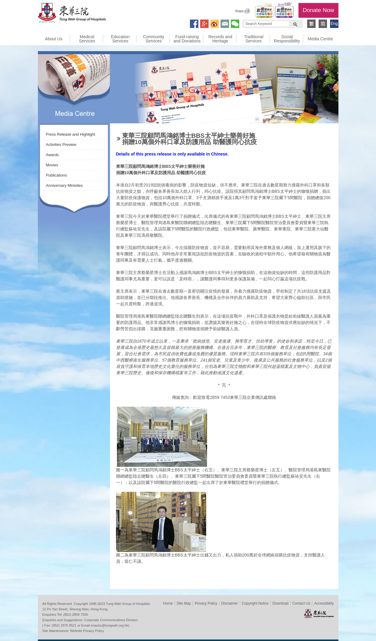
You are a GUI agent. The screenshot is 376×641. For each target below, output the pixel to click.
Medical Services (87, 39)
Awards (52, 155)
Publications (56, 175)
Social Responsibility (287, 39)
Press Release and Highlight (70, 134)
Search (295, 24)
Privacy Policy (206, 603)
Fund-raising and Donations (186, 39)
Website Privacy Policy (87, 631)
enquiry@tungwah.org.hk (109, 625)
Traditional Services (253, 39)
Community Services (153, 39)
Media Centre (320, 38)
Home (168, 603)
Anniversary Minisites (64, 185)
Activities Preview (61, 144)
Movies (52, 165)
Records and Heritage (220, 39)
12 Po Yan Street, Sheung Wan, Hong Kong (75, 609)
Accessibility (324, 603)
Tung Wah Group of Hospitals (72, 14)
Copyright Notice (255, 603)
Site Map (184, 603)
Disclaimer (229, 603)
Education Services (120, 39)
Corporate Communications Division (111, 620)
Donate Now (318, 10)
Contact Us (301, 603)
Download (280, 603)
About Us (54, 38)
